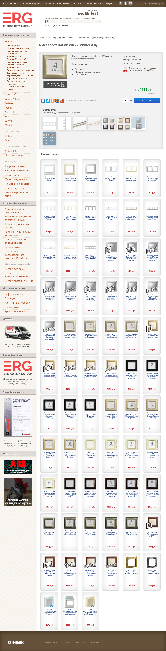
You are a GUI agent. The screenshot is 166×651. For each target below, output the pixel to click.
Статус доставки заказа (56, 25)
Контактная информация (98, 3)
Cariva (8, 120)
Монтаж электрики (30, 3)
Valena (8, 41)
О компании (51, 642)
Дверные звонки (15, 166)
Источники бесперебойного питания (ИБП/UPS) (16, 255)
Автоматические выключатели (14, 210)
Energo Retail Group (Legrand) (52, 38)
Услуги (66, 642)
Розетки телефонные (17, 50)
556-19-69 (88, 13)
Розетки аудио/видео (17, 61)
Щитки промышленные (19, 280)
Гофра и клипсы (14, 294)
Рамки (10, 89)
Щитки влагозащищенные (16, 274)
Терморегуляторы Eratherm (20, 75)
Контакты (96, 642)
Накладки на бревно (17, 183)
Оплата (77, 3)
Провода (10, 298)
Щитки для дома (15, 268)
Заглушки (11, 84)
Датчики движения (16, 81)
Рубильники (12, 247)
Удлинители (12, 175)
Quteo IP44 (11, 151)
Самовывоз (63, 3)
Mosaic (9, 125)
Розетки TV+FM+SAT (16, 59)
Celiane (9, 103)
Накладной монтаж (16, 86)
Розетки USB (13, 67)
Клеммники (12, 307)
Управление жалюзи (17, 78)
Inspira (8, 107)
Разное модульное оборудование (16, 241)
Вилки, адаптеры (15, 188)
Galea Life (10, 112)
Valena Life (11, 94)
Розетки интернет (15, 64)
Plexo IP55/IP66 (14, 155)
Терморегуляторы (15, 73)
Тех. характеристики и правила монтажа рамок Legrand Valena (142, 69)
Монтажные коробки (17, 302)
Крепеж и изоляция (16, 311)
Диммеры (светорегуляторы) (20, 70)
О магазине (9, 3)
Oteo (7, 140)
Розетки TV (12, 53)
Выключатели (13, 45)
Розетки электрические (18, 48)
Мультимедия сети (16, 179)
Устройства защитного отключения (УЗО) (18, 218)
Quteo (8, 136)
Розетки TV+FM (14, 56)
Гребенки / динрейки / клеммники (18, 233)
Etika (7, 116)
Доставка (49, 3)
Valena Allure (12, 98)
